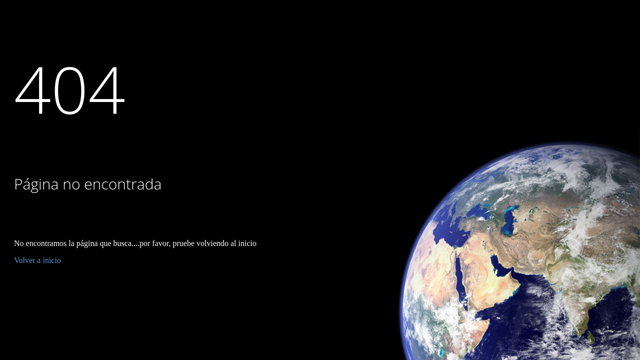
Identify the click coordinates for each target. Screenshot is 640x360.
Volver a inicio (37, 260)
